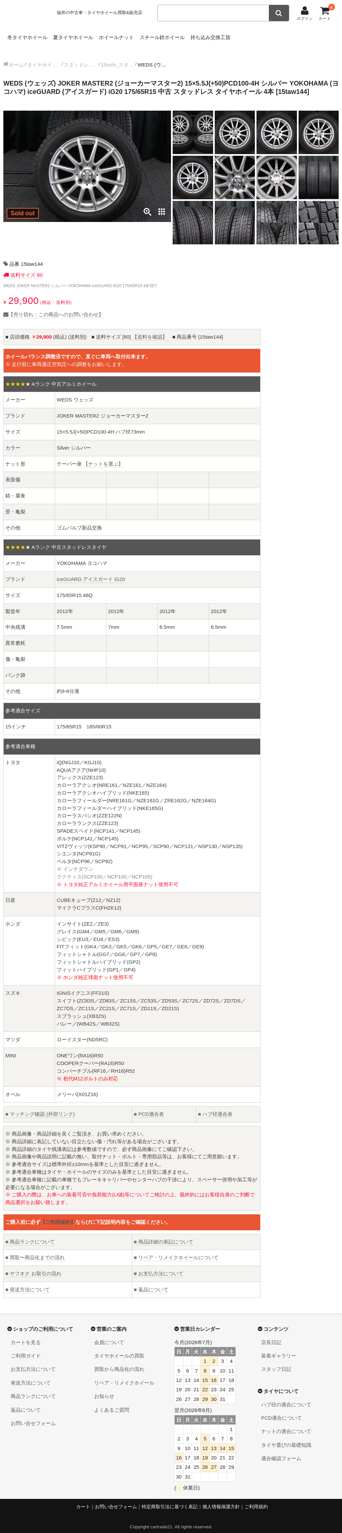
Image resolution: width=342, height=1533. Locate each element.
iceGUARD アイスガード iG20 (91, 572)
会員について (109, 1335)
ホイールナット (139, 35)
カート (83, 1500)
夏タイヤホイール (86, 35)
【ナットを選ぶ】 (103, 457)
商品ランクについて (30, 1235)
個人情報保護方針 (221, 1500)
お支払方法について (158, 1267)
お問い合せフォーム (33, 1416)
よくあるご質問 (111, 1403)
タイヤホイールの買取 (119, 1349)
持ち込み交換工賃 (254, 35)
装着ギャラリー (278, 1349)
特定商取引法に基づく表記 (170, 1500)
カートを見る (26, 1335)
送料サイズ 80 (25, 268)
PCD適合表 (149, 1107)
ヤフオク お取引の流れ (33, 1267)
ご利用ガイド (26, 1349)
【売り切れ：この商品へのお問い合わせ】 (53, 308)
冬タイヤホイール (29, 35)
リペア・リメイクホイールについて (176, 1251)
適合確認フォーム (281, 1451)
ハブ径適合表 (215, 1107)
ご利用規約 (256, 1500)
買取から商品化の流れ (119, 1362)
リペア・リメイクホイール (124, 1376)
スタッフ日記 (276, 1362)
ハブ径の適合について (286, 1398)
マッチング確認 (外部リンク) (40, 1107)
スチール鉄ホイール (195, 35)
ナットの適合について (286, 1424)
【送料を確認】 (149, 330)
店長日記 (271, 1335)
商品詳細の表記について (163, 1235)
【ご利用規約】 (57, 1215)
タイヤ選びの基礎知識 (286, 1438)
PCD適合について (281, 1411)
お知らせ (104, 1389)
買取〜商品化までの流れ (35, 1251)
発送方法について (27, 1283)
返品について (151, 1283)
